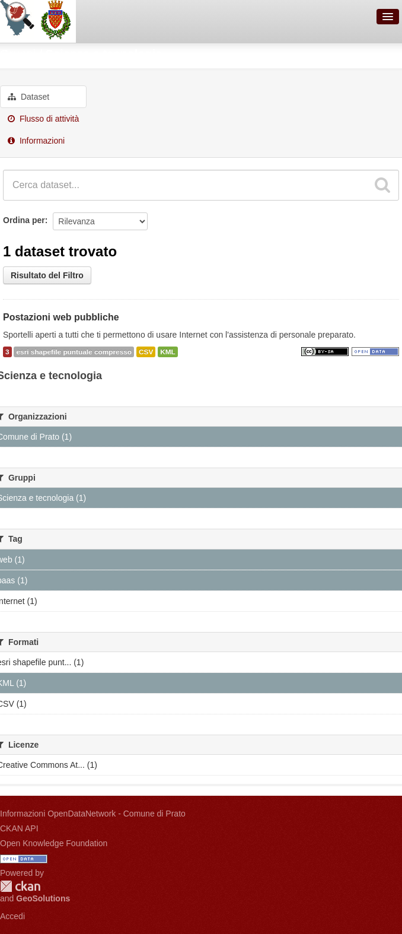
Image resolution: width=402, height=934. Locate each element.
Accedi (12, 916)
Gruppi (18, 54)
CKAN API (19, 828)
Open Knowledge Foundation (53, 843)
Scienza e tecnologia (104, 54)
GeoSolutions (43, 898)
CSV (146, 352)
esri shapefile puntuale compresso (74, 352)
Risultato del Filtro (47, 275)
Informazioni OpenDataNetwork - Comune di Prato (93, 813)
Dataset (28, 96)
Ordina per (24, 220)
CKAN (20, 886)
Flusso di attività (43, 118)
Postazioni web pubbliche (61, 317)
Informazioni (36, 140)
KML (168, 352)
